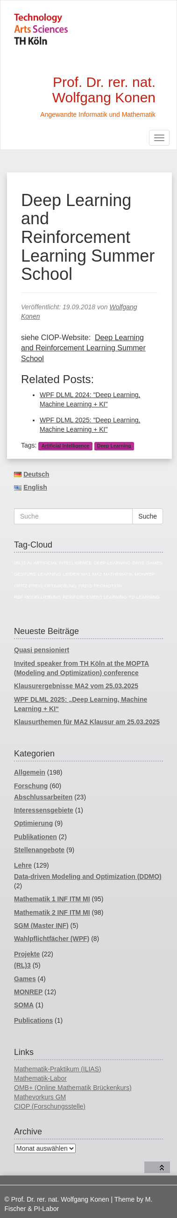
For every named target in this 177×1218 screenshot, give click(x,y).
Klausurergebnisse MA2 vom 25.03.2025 (76, 686)
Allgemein (29, 772)
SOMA (24, 1005)
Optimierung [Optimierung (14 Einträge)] (60, 585)
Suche (147, 516)
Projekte (27, 954)
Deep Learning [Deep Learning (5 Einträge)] (111, 562)
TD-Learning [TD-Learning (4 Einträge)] (143, 596)
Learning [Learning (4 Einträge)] (49, 574)
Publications (33, 1020)
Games (25, 979)
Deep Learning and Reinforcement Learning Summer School (83, 348)
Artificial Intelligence (66, 446)
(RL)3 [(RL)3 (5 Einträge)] (19, 562)
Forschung (31, 786)
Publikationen (35, 836)
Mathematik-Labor (40, 1078)
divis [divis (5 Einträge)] (138, 562)
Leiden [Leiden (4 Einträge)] (71, 574)
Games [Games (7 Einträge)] (154, 562)
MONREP (28, 992)
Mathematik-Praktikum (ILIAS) (57, 1069)
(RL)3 (22, 965)
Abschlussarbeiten (43, 797)
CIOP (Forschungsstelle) (49, 1106)
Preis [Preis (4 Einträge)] (85, 585)
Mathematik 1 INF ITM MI (52, 899)
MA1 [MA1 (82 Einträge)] (86, 574)
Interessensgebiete (43, 810)
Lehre (23, 865)
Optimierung (33, 823)
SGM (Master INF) (41, 925)
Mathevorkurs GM (40, 1097)
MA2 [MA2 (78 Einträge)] (97, 574)
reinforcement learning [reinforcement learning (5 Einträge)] (95, 596)
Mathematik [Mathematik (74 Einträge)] (118, 574)
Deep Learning (114, 446)
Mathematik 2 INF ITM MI (52, 912)
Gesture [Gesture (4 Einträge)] (25, 574)
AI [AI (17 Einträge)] (29, 562)
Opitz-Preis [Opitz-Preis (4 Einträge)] (28, 585)
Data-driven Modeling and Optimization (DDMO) (88, 876)
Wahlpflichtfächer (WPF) (51, 938)
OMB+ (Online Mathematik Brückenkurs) (73, 1087)
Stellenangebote (39, 850)
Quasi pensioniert (41, 650)
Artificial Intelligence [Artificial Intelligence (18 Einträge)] (62, 562)
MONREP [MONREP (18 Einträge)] (145, 574)
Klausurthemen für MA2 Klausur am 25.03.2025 (87, 722)
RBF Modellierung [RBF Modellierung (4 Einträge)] (37, 596)
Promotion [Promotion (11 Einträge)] (108, 585)
